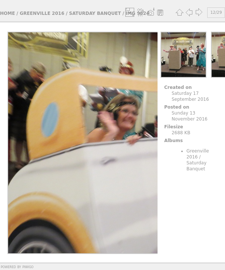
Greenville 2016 (42, 13)
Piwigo (27, 266)
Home (7, 13)
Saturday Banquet (95, 13)
